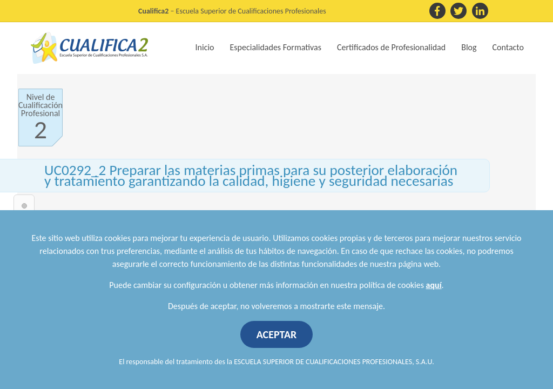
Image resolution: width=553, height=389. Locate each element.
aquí (434, 285)
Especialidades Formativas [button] (275, 47)
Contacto (508, 47)
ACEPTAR (277, 334)
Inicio (204, 47)
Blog (468, 47)
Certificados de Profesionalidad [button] (391, 47)
